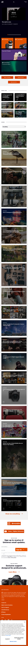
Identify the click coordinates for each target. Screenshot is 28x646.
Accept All (7, 638)
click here (8, 557)
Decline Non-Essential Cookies (18, 638)
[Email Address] (8, 547)
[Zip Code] (8, 550)
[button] (25, 2)
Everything (5, 126)
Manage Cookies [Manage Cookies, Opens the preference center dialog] (13, 641)
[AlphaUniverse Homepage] (2, 2)
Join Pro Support (5, 607)
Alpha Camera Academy (7, 605)
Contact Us (3, 602)
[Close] (24, 622)
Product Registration (6, 614)
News (3, 612)
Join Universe (5, 609)
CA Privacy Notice (13, 557)
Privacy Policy (9, 556)
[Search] (14, 2)
